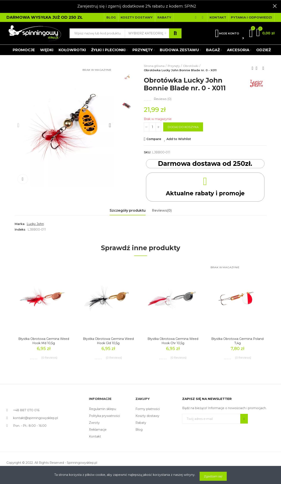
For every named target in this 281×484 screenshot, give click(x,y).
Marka (20, 224)
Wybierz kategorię (145, 33)
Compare (153, 139)
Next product (263, 68)
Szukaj (175, 33)
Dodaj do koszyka (183, 127)
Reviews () (162, 98)
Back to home (258, 68)
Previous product (252, 68)
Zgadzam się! (213, 476)
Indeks (20, 229)
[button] (111, 17)
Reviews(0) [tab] (162, 210)
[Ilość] (152, 126)
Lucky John (35, 224)
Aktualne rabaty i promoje (205, 193)
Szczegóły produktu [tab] (128, 210)
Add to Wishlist (178, 139)
